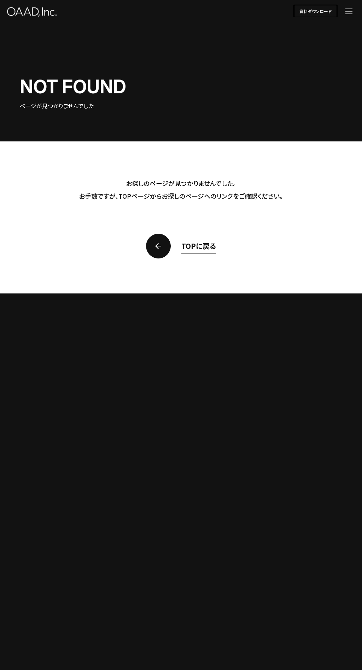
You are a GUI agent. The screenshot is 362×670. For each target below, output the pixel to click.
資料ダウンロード (315, 11)
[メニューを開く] (349, 11)
